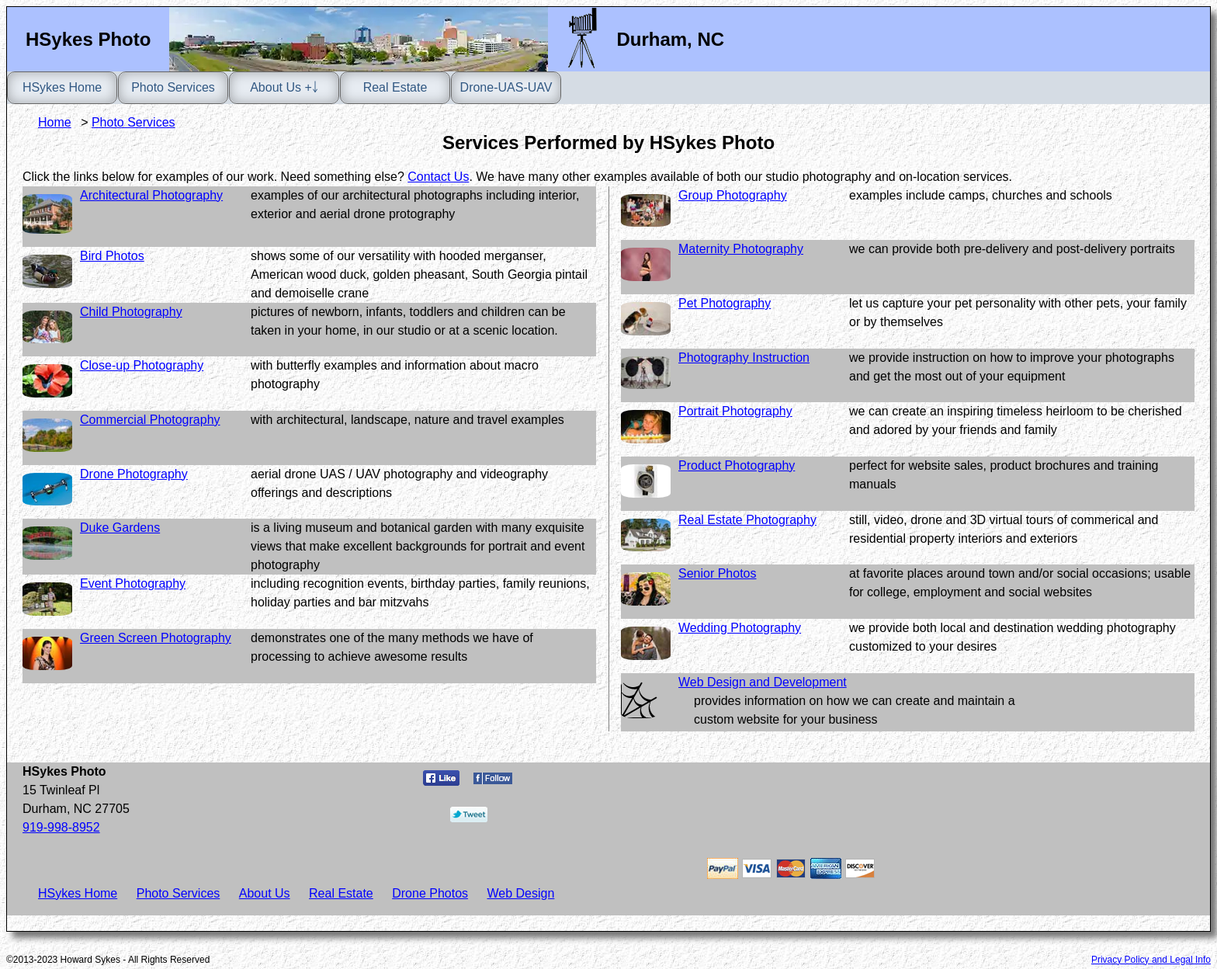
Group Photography (732, 195)
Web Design (521, 893)
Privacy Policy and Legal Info (1151, 959)
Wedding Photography (739, 627)
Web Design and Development (762, 682)
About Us (264, 893)
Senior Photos (717, 573)
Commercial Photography (150, 419)
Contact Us (438, 176)
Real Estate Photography (747, 519)
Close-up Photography (141, 365)
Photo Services (173, 87)
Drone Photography (134, 474)
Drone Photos (430, 893)
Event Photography (132, 583)
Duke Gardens (120, 527)
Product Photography (736, 465)
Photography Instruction (744, 357)
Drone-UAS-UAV (506, 87)
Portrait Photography (735, 411)
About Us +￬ (284, 87)
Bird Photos (112, 255)
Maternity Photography (740, 248)
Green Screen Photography (155, 637)
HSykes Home (62, 87)
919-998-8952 (61, 827)
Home (54, 122)
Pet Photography (724, 303)
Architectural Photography (151, 195)
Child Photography (131, 311)
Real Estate (395, 87)
